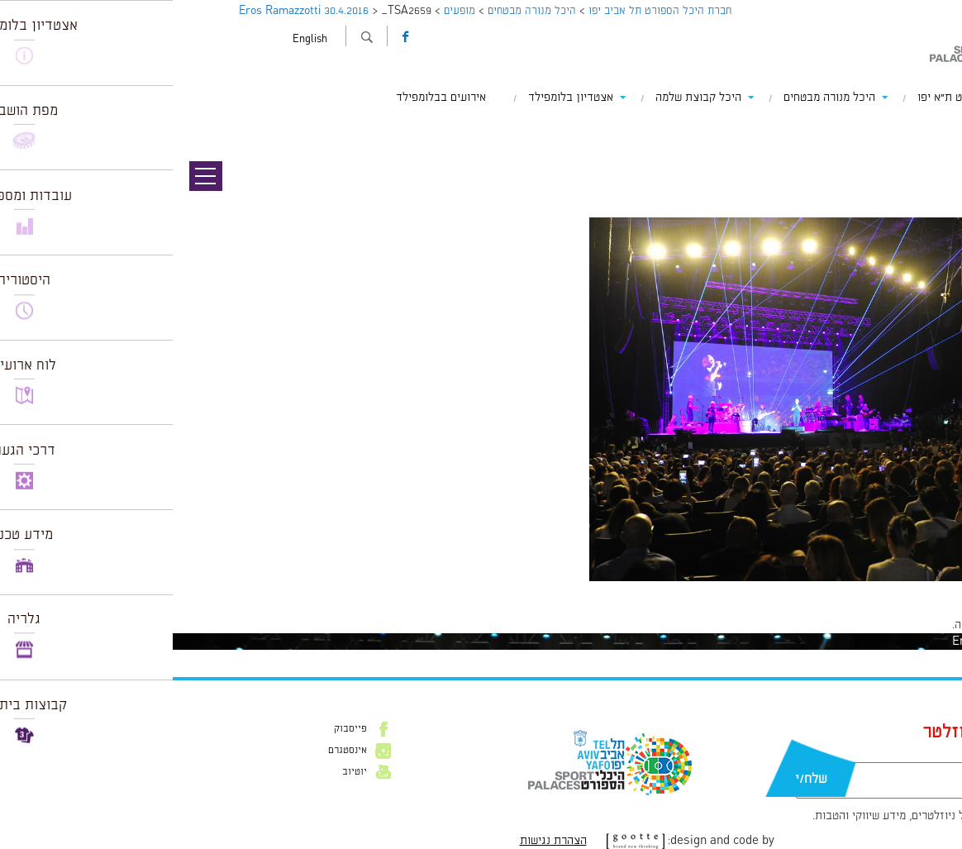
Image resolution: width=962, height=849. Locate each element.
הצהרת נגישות (380, 841)
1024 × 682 (878, 589)
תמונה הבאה (933, 144)
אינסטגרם (174, 751)
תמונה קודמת (931, 128)
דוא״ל (844, 754)
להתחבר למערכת (907, 625)
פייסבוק (177, 729)
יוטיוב (181, 772)
